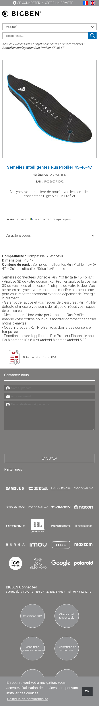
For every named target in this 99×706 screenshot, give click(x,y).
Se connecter (28, 3)
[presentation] (38, 441)
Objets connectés (46, 44)
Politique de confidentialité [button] (27, 699)
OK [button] (87, 691)
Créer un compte (59, 3)
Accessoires (23, 44)
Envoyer (49, 458)
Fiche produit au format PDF (32, 357)
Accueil (7, 44)
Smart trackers (72, 44)
